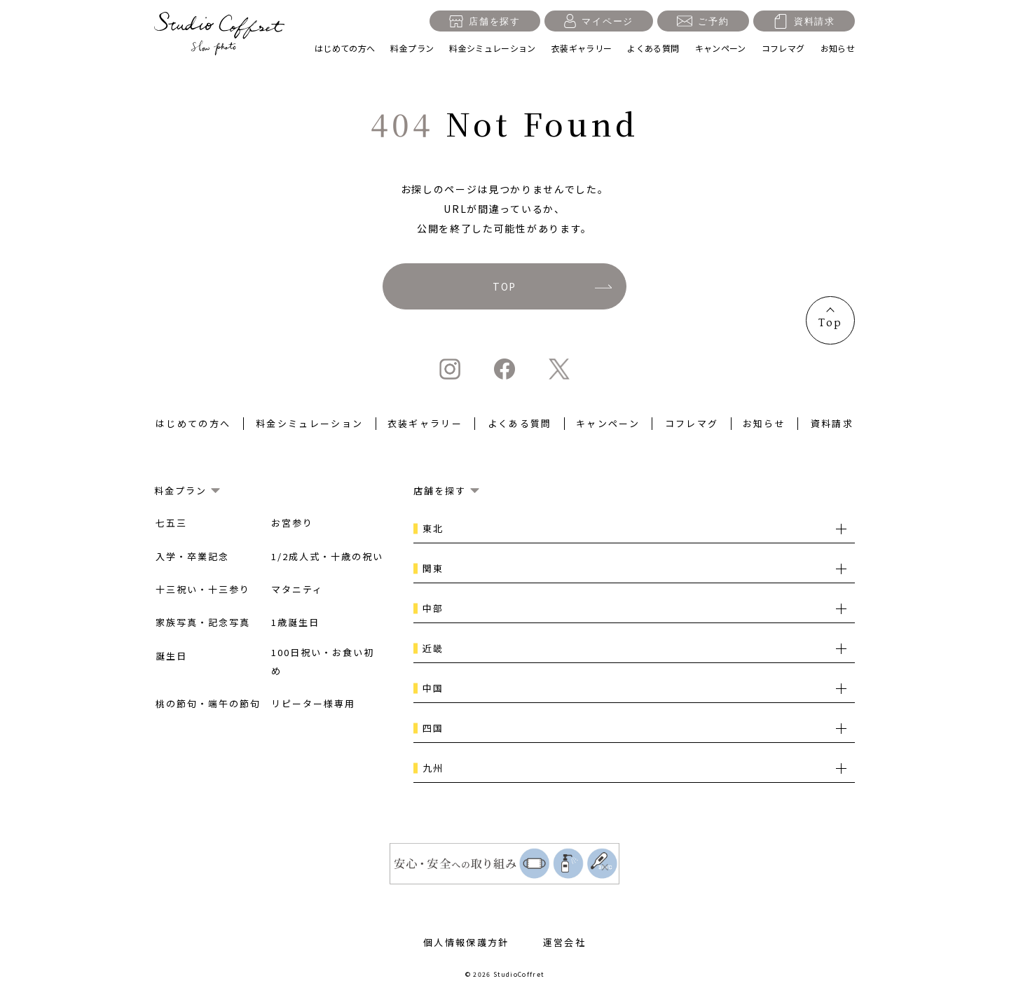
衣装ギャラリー (581, 48)
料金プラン (412, 48)
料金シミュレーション (492, 48)
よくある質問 (653, 48)
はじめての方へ (345, 48)
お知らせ (838, 48)
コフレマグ (783, 48)
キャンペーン (720, 48)
